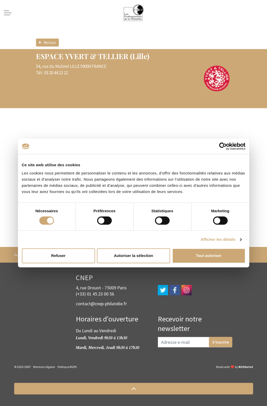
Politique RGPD (67, 367)
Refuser (58, 256)
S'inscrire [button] (220, 342)
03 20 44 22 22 (56, 73)
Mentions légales (44, 367)
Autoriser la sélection (133, 256)
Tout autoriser (209, 256)
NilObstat (245, 367)
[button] (133, 388)
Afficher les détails (218, 239)
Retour (47, 42)
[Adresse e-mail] (195, 342)
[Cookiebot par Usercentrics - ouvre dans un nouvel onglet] (222, 146)
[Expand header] (7, 13)
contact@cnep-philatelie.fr (101, 304)
